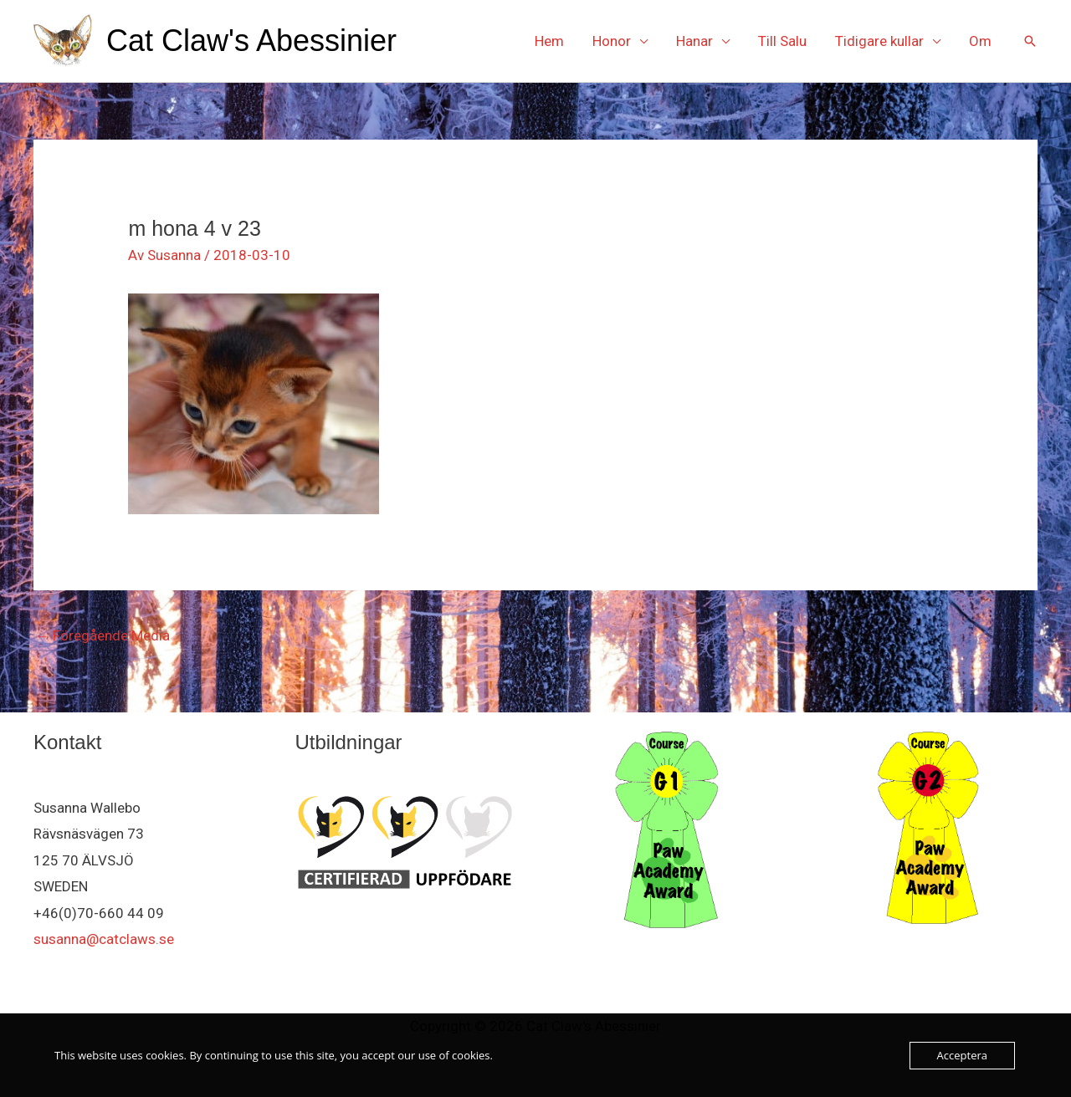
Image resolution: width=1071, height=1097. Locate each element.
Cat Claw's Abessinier (251, 40)
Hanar (694, 41)
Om (980, 41)
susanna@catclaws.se (103, 939)
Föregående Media (102, 635)
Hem (549, 41)
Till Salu (782, 41)
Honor (611, 41)
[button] (1030, 40)
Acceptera (962, 1055)
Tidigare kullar (879, 41)
